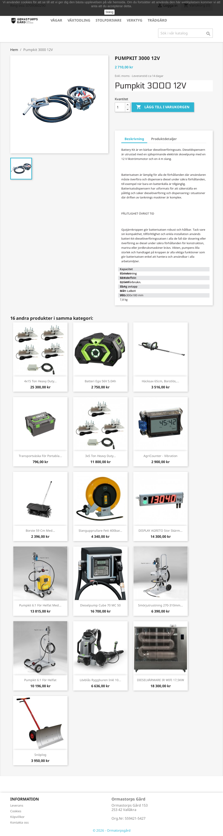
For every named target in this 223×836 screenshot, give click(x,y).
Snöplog (40, 755)
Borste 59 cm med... (40, 530)
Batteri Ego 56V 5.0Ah (100, 381)
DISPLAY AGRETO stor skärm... (160, 530)
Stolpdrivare (109, 20)
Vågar (56, 20)
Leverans (16, 805)
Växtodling (79, 20)
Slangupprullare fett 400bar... (100, 530)
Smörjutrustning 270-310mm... (160, 605)
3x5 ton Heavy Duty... (100, 456)
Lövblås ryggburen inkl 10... (100, 680)
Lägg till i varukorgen (162, 107)
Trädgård (157, 20)
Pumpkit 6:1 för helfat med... (40, 605)
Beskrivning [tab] (134, 139)
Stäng (109, 12)
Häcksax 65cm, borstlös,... (160, 381)
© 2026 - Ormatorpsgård (111, 830)
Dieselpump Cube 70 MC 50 (100, 605)
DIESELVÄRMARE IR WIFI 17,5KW (160, 680)
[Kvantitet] (120, 107)
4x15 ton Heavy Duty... (40, 381)
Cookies (15, 811)
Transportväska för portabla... (40, 456)
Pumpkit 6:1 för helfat (40, 680)
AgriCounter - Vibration (160, 456)
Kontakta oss (19, 822)
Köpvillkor (17, 817)
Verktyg (134, 20)
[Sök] (185, 33)
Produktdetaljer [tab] (164, 139)
